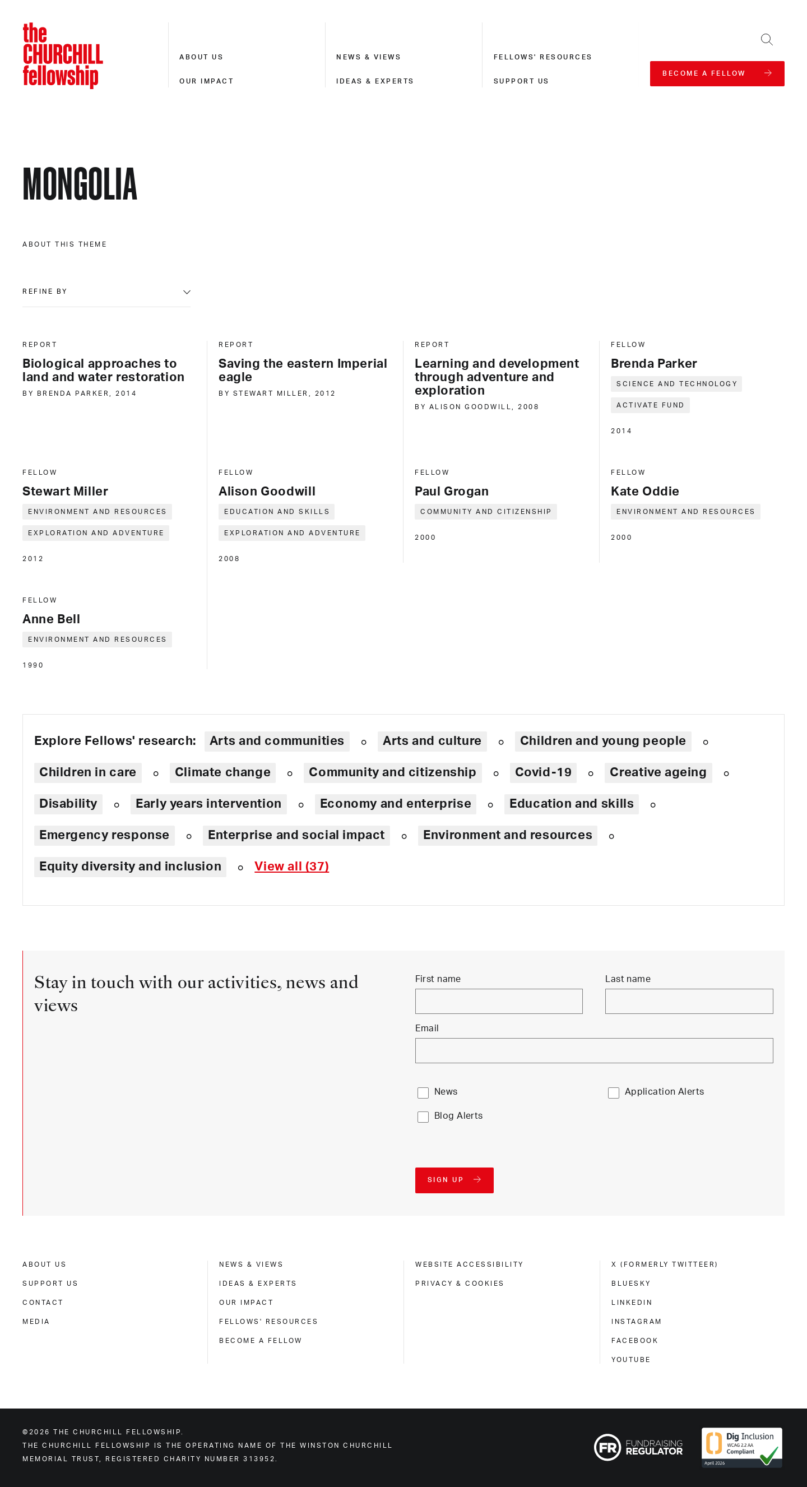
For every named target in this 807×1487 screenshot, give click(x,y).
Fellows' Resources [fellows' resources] (268, 1321)
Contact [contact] (43, 1302)
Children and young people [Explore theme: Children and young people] (603, 741)
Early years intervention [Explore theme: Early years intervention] (209, 804)
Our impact (206, 81)
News (446, 1091)
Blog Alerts (458, 1115)
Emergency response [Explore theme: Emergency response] (104, 835)
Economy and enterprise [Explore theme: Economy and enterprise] (395, 804)
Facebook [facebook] (634, 1340)
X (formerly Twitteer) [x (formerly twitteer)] (664, 1264)
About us (201, 57)
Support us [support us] (50, 1283)
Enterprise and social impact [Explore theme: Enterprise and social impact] (296, 835)
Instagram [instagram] (636, 1321)
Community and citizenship (486, 511)
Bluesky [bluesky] (631, 1283)
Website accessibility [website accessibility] (469, 1264)
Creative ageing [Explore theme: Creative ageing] (658, 772)
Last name (628, 979)
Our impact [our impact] (246, 1302)
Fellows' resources (543, 57)
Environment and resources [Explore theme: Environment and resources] (507, 835)
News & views (368, 57)
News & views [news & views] (251, 1264)
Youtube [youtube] (631, 1359)
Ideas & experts (375, 81)
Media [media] (36, 1321)
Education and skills (277, 511)
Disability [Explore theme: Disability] (68, 804)
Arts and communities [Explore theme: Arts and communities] (277, 741)
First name (438, 979)
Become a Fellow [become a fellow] (261, 1340)
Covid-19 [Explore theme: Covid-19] (543, 772)
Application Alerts (664, 1091)
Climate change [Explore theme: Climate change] (223, 772)
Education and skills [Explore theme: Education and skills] (571, 804)
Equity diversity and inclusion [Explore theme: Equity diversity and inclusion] (130, 866)
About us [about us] (44, 1264)
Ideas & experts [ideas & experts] (258, 1283)
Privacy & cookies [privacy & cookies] (460, 1283)
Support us (522, 81)
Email (427, 1028)
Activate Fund (650, 405)
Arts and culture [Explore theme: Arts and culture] (432, 741)
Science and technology (677, 384)
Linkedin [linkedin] (631, 1302)
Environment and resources (98, 511)
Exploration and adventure (96, 533)
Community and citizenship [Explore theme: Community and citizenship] (392, 772)
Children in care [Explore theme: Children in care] (88, 772)
